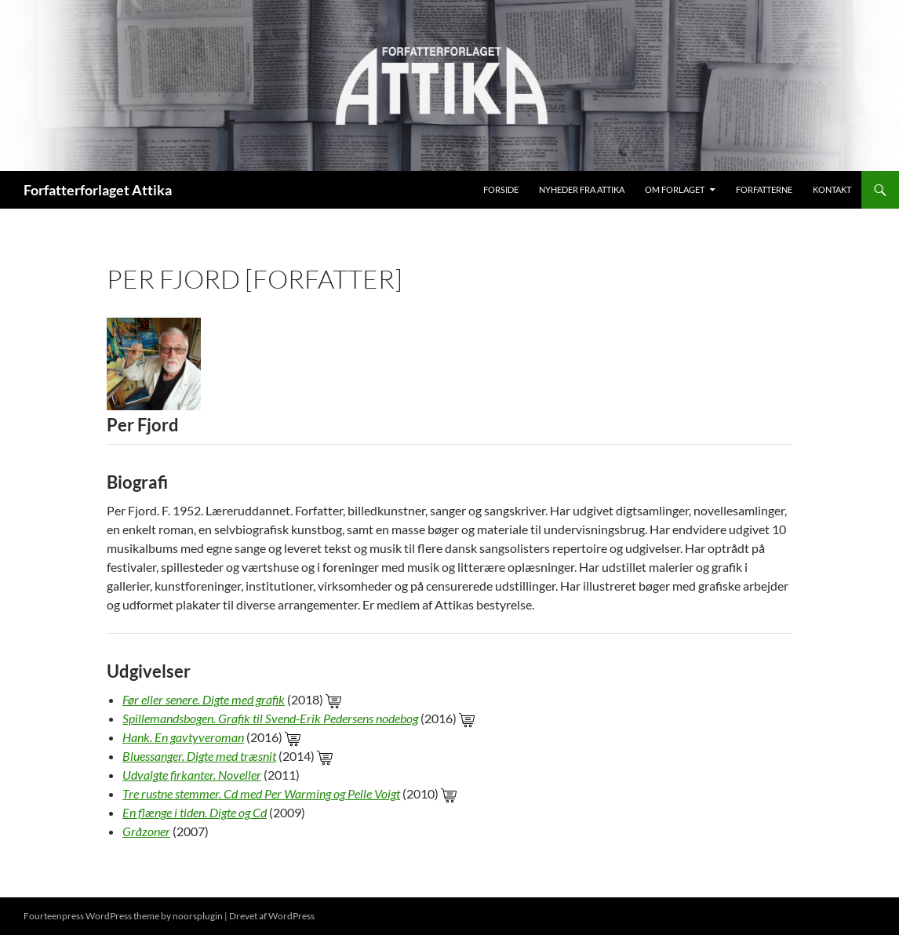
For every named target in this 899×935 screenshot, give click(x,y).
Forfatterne (764, 189)
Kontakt (832, 189)
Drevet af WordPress (272, 916)
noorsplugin (198, 916)
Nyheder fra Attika (581, 189)
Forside (501, 189)
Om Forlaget (674, 189)
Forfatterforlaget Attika (98, 189)
